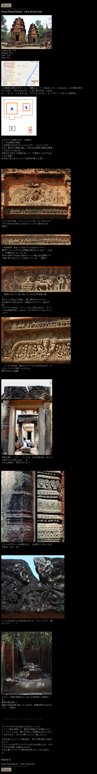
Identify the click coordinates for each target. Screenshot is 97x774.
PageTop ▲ (6, 759)
